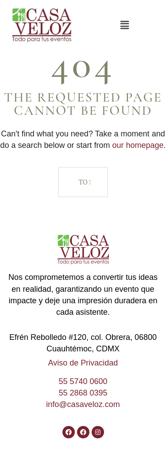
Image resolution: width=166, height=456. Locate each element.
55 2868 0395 (82, 392)
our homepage (138, 145)
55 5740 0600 (82, 381)
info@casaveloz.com (83, 404)
